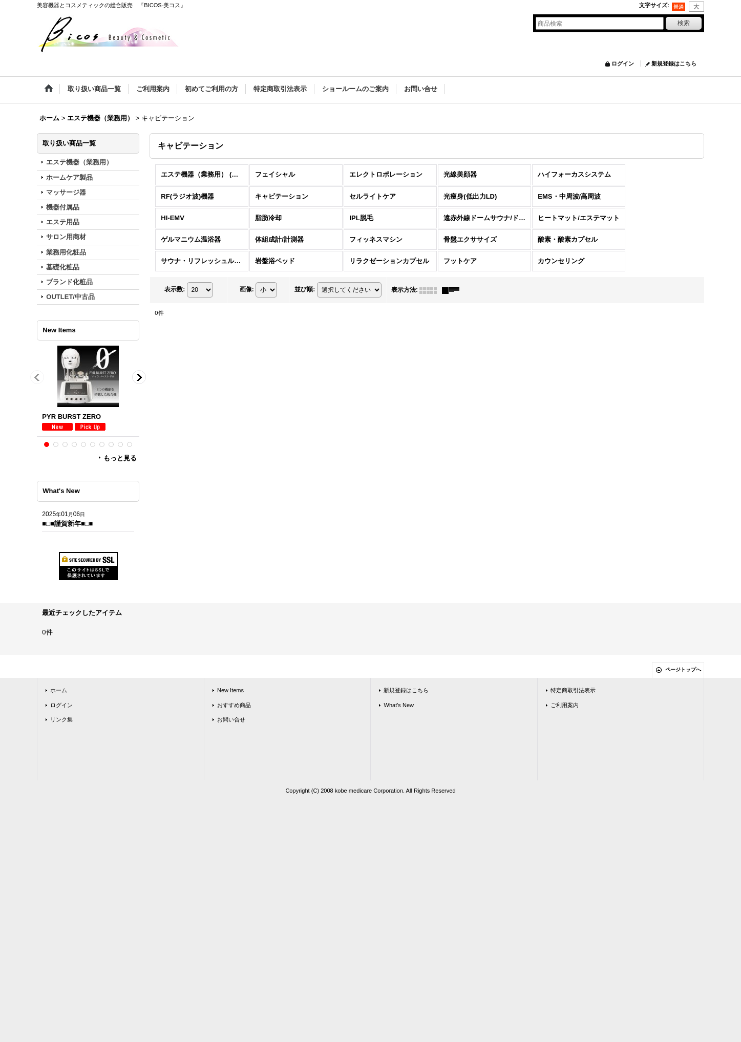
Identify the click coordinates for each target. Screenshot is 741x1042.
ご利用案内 (565, 705)
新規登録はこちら (673, 63)
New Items (230, 690)
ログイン (622, 63)
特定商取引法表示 (573, 690)
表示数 (174, 289)
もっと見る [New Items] (120, 458)
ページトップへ (683, 669)
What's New (399, 705)
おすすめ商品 (234, 705)
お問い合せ (231, 719)
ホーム (58, 690)
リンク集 (61, 719)
